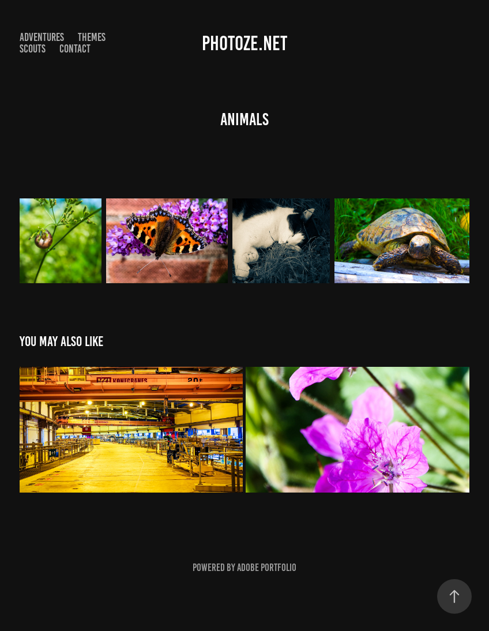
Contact (75, 49)
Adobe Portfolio (266, 567)
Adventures (42, 37)
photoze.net (244, 43)
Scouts (33, 49)
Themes (92, 37)
